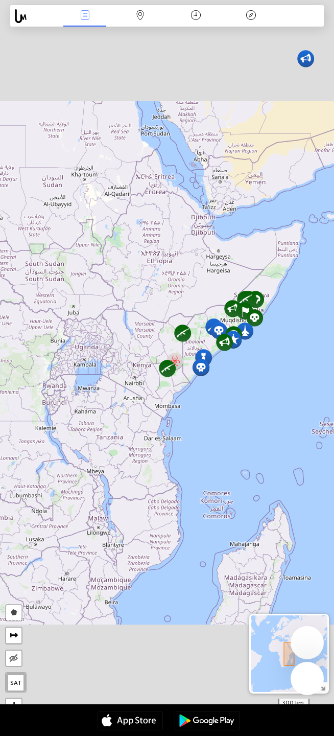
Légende (251, 16)
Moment (195, 16)
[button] (255, 318)
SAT (16, 682)
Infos (85, 16)
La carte (140, 16)
